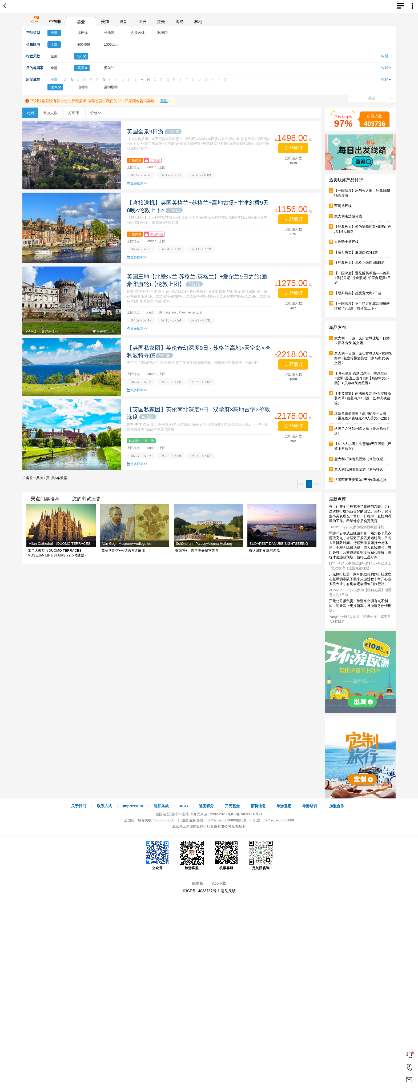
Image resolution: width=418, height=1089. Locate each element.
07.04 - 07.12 (171, 249)
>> (315, 484)
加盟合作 (336, 806)
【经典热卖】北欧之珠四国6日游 (359, 263)
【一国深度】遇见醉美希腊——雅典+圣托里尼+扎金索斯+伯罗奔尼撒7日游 (362, 278)
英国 (164, 101)
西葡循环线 (343, 206)
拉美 (161, 21)
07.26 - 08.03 (201, 175)
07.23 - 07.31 (201, 320)
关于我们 (78, 806)
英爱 (81, 22)
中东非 (55, 21)
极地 (198, 21)
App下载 (219, 883)
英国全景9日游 (154, 131)
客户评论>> (50, 331)
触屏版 (197, 883)
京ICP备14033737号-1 (245, 814)
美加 (105, 21)
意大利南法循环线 (348, 216)
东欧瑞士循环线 (346, 242)
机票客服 (226, 855)
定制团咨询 (261, 855)
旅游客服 (192, 855)
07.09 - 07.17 (141, 320)
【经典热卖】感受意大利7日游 (357, 293)
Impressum (133, 806)
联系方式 (104, 806)
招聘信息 (258, 806)
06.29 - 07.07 (201, 382)
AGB (184, 806)
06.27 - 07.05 (141, 249)
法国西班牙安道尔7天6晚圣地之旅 (360, 480)
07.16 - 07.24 (171, 320)
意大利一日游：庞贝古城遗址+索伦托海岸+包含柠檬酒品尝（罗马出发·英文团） (363, 358)
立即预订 (293, 148)
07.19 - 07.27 (171, 175)
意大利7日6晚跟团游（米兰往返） (360, 459)
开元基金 (232, 806)
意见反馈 (228, 891)
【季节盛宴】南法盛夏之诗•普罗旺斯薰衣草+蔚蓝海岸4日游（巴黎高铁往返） (362, 398)
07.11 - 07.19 (201, 249)
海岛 (180, 21)
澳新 (124, 21)
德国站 (161, 814)
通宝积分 (206, 806)
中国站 (183, 814)
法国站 (172, 814)
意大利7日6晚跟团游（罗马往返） (360, 469)
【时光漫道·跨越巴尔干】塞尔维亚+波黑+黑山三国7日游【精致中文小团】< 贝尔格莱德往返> (361, 378)
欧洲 (34, 21)
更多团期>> (139, 183)
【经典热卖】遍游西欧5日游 (356, 252)
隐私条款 (161, 806)
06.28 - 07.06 (171, 382)
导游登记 (283, 806)
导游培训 (309, 806)
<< (301, 484)
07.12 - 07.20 (141, 175)
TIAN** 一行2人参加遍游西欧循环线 (356, 527)
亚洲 (142, 21)
